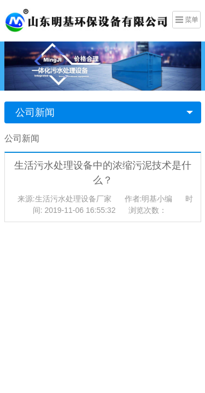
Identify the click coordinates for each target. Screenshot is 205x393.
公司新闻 (35, 112)
